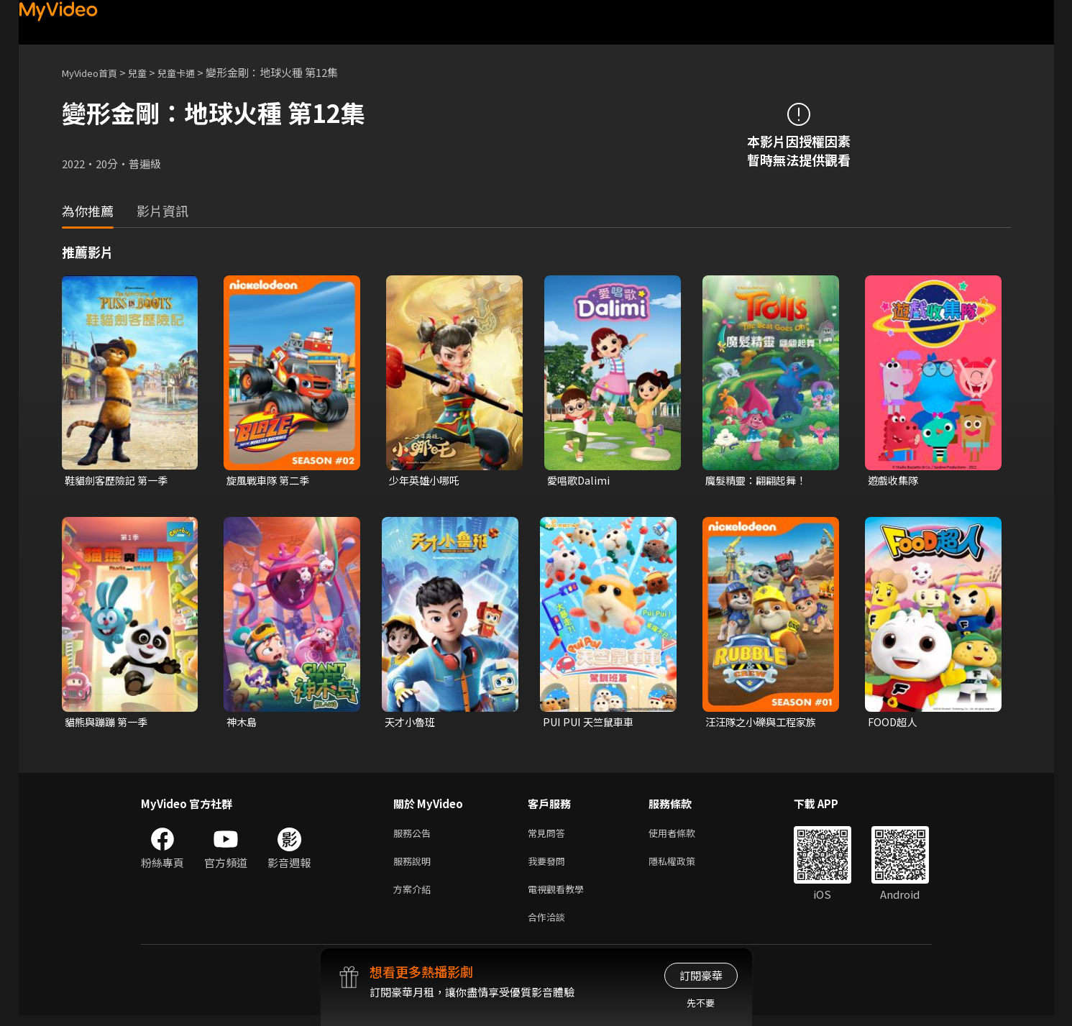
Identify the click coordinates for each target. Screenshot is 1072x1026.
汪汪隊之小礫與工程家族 (764, 723)
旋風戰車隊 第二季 (270, 480)
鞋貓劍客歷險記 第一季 (120, 480)
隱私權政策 (684, 866)
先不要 (701, 1002)
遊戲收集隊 (895, 480)
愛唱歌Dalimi (580, 480)
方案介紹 (414, 896)
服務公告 (414, 835)
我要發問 (549, 866)
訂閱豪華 (701, 975)
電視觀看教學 (560, 896)
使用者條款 (684, 835)
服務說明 (414, 866)
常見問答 (549, 835)
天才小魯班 (412, 723)
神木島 (242, 723)
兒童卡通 (192, 72)
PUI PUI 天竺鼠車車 (591, 723)
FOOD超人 (894, 723)
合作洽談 (549, 926)
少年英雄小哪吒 (426, 480)
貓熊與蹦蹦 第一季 (109, 723)
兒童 (149, 72)
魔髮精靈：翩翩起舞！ (759, 480)
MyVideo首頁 (94, 72)
